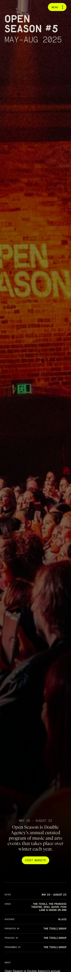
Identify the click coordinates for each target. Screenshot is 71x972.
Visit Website (35, 860)
